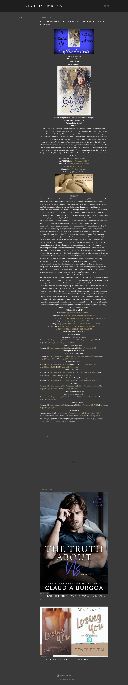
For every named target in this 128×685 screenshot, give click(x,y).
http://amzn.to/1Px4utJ (59, 405)
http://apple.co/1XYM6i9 (77, 169)
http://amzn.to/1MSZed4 (59, 340)
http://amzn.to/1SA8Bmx (89, 386)
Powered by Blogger (64, 675)
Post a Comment (50, 600)
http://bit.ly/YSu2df (69, 389)
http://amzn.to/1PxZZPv (89, 340)
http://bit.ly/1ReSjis (47, 342)
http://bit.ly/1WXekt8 (48, 389)
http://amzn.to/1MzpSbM (60, 356)
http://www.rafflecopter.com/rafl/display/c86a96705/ (78, 413)
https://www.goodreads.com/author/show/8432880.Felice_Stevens (78, 318)
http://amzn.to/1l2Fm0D (59, 348)
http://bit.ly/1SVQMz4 (48, 375)
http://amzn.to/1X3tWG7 (88, 405)
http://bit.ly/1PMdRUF (48, 399)
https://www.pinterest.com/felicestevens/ (78, 315)
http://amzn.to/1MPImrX (59, 397)
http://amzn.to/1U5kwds (79, 164)
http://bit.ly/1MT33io (48, 359)
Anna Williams (69, 679)
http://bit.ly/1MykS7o (48, 408)
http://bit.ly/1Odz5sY (69, 359)
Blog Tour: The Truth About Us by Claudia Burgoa (72, 596)
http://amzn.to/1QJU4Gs (59, 380)
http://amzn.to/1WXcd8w (60, 364)
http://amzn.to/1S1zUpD (89, 397)
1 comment (48, 663)
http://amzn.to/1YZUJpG (79, 158)
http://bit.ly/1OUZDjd (76, 172)
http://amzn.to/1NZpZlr (89, 356)
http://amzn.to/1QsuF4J (89, 364)
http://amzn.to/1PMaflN (59, 372)
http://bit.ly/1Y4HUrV (75, 166)
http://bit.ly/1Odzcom (69, 367)
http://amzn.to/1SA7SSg (89, 380)
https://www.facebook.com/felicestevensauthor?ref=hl (79, 324)
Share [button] (20, 18)
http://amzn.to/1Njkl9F (79, 161)
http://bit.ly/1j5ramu (70, 375)
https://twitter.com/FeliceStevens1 (77, 313)
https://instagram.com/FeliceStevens (78, 321)
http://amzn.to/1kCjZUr (88, 372)
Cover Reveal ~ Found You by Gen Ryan (64, 659)
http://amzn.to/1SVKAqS (59, 386)
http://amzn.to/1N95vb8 (88, 348)
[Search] (107, 6)
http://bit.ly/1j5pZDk (48, 367)
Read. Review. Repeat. (45, 6)
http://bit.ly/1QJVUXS (68, 342)
